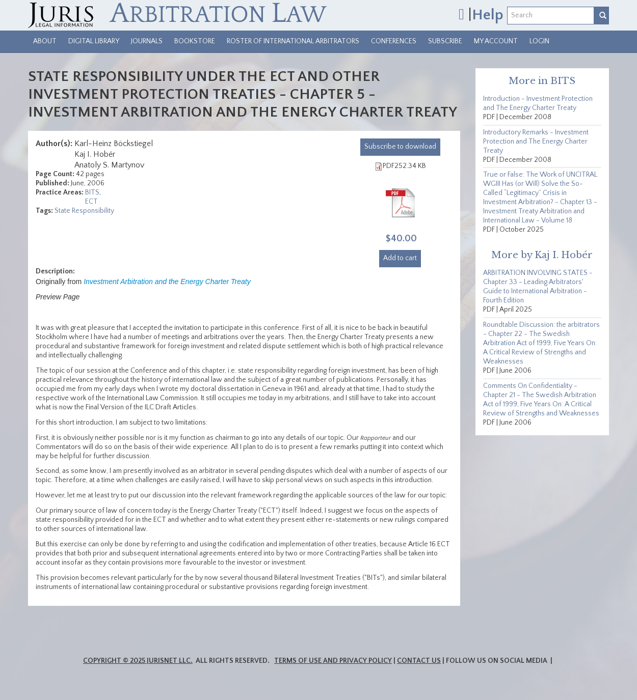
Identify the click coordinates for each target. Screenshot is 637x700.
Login (539, 41)
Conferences (393, 41)
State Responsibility (84, 211)
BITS (92, 192)
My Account (496, 41)
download (400, 147)
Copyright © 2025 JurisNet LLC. (138, 661)
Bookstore (194, 41)
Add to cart (400, 258)
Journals (147, 41)
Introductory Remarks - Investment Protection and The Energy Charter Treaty (536, 141)
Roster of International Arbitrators (293, 41)
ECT (91, 202)
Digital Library (93, 41)
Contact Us (419, 661)
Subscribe (445, 41)
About (45, 41)
